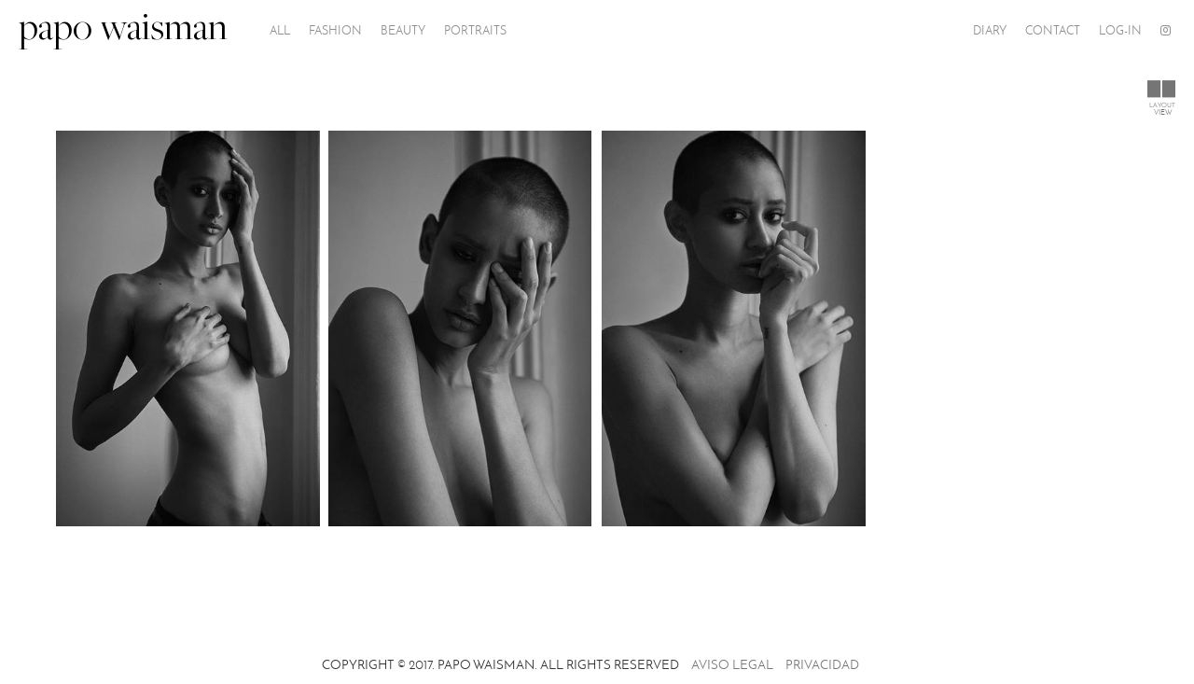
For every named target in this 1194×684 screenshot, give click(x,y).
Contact (1052, 30)
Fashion (335, 30)
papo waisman (123, 30)
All (280, 30)
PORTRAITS (475, 30)
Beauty (403, 30)
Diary (990, 30)
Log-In (1120, 30)
